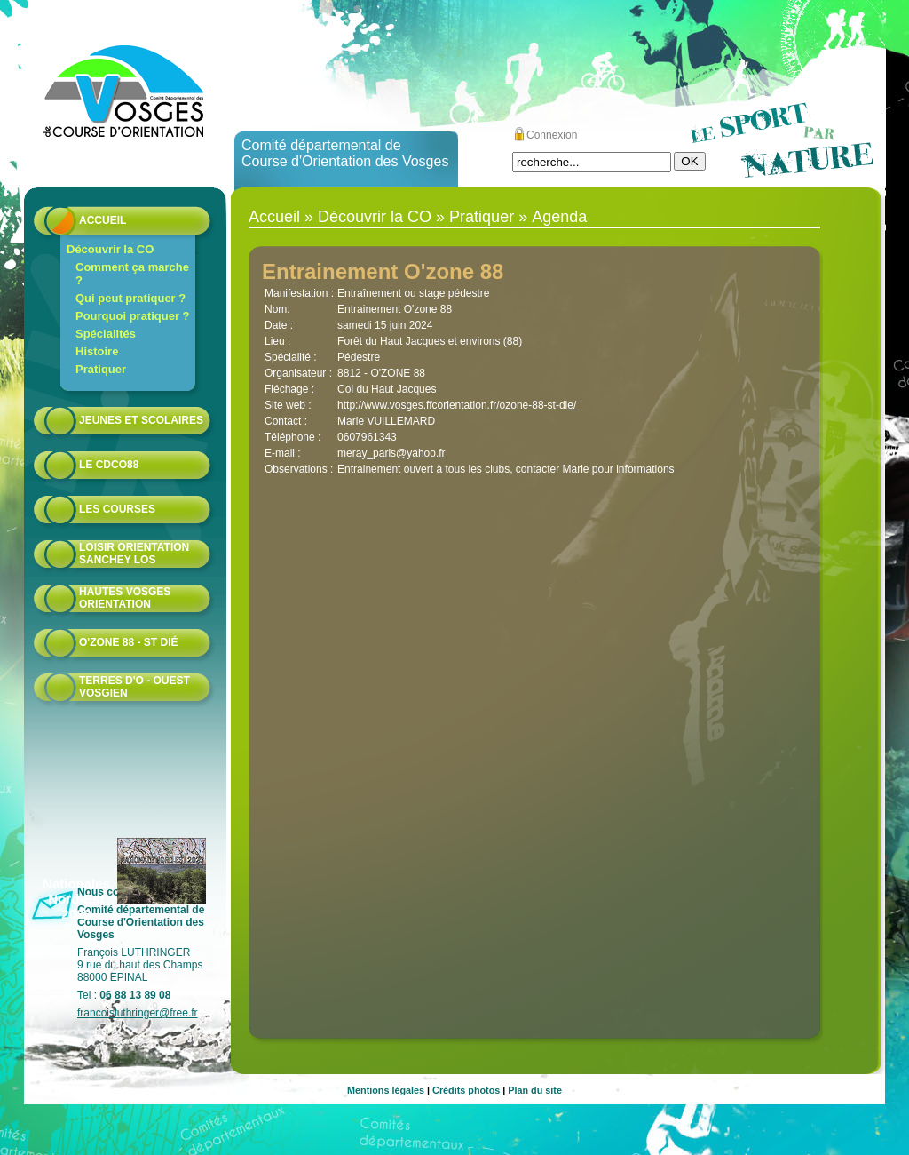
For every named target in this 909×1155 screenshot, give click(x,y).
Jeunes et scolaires (141, 420)
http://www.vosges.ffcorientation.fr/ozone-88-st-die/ (456, 405)
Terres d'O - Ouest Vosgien (134, 686)
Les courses (117, 509)
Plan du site (535, 1090)
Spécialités (105, 333)
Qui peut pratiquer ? (130, 298)
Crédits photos (466, 1090)
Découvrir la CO (110, 249)
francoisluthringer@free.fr (137, 1013)
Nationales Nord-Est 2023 (76, 898)
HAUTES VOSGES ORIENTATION (124, 597)
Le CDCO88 (108, 464)
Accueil (102, 220)
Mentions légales (385, 1090)
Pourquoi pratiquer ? (132, 316)
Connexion (551, 135)
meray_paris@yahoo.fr (391, 453)
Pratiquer (100, 369)
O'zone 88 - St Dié (128, 642)
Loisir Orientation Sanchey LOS (134, 553)
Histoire (96, 351)
